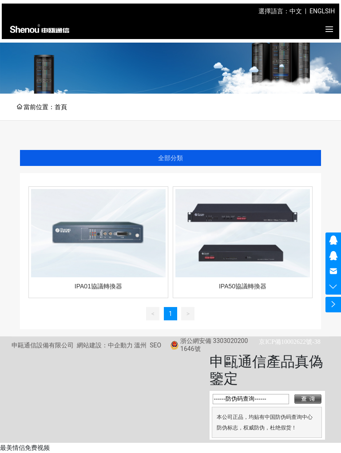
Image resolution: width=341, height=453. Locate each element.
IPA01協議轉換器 (98, 286)
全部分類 (170, 158)
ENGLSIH (321, 11)
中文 (295, 11)
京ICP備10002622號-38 (289, 342)
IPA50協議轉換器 (242, 286)
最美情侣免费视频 (25, 447)
